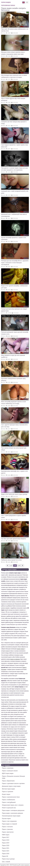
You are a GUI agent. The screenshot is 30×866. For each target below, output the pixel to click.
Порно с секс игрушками (9, 821)
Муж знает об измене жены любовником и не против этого (14, 30)
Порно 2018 (5, 840)
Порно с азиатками (7, 768)
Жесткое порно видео (8, 789)
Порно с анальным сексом (10, 771)
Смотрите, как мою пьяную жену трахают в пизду (13, 123)
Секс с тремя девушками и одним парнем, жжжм (13, 516)
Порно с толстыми (7, 826)
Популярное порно (8, 5)
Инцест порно (6, 794)
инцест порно (20, 649)
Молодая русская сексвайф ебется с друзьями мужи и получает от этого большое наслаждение (14, 262)
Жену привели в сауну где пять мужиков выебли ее (13, 356)
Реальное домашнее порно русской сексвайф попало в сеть (14, 333)
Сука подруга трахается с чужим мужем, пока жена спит (14, 146)
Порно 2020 (5, 845)
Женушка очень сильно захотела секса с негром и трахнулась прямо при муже (13, 53)
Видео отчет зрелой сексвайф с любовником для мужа (14, 287)
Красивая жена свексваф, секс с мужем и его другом (14, 472)
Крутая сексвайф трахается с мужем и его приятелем (13, 238)
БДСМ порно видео (7, 773)
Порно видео (6, 2)
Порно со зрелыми (7, 791)
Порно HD (5, 856)
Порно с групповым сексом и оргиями (13, 783)
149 (19, 565)
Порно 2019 (5, 843)
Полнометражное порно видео (11, 816)
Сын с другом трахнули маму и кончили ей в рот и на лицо (14, 426)
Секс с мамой (6, 862)
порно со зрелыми (15, 659)
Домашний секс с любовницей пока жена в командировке (14, 215)
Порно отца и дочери (8, 859)
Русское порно (6, 818)
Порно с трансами (7, 829)
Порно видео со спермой (9, 824)
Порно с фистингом (8, 832)
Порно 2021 (5, 848)
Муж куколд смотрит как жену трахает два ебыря (13, 449)
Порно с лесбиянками (8, 800)
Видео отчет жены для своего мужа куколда (14, 494)
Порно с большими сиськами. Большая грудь (13, 777)
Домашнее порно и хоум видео (11, 786)
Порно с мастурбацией (9, 802)
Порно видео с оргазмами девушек (12, 813)
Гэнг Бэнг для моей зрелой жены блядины (13, 539)
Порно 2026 (5, 853)
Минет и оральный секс (9, 808)
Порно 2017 (5, 837)
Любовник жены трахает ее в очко (11, 560)
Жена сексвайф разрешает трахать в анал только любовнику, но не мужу (13, 402)
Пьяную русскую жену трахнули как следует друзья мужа (14, 310)
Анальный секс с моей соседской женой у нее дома (14, 192)
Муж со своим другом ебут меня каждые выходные (13, 99)
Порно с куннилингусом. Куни (11, 797)
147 (11, 565)
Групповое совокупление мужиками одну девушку (13, 379)
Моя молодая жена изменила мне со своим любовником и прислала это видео (14, 76)
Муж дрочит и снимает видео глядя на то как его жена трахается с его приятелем (14, 169)
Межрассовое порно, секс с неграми (12, 805)
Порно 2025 (5, 851)
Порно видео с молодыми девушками (13, 810)
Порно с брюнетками (8, 781)
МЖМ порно (5, 835)
